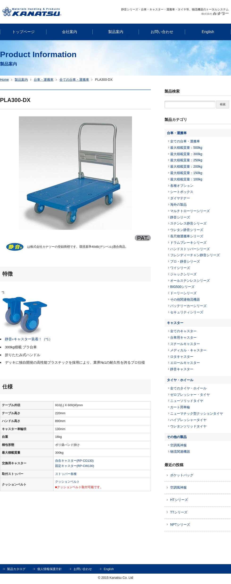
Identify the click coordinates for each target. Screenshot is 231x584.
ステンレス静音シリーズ (188, 223)
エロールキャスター (185, 363)
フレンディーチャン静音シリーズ (195, 255)
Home (4, 79)
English (109, 569)
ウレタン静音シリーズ (186, 230)
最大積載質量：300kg (186, 154)
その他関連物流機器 (185, 299)
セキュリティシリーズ (186, 312)
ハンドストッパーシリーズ (190, 249)
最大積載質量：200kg (186, 166)
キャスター (175, 323)
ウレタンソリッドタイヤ (188, 426)
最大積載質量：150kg (186, 173)
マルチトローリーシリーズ (190, 211)
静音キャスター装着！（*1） (28, 339)
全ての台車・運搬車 (74, 79)
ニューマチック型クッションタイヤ (196, 413)
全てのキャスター (183, 331)
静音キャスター (181, 369)
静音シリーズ (180, 217)
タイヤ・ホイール (180, 380)
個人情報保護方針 (49, 569)
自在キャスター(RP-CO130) (74, 460)
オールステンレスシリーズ (190, 280)
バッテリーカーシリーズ (188, 306)
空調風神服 (178, 445)
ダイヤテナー (180, 198)
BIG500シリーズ (182, 287)
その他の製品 (177, 437)
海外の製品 (178, 204)
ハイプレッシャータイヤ (188, 420)
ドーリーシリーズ (183, 293)
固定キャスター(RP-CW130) (74, 466)
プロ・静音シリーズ (185, 261)
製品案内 (21, 79)
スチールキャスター (185, 344)
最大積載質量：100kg (186, 179)
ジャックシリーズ (183, 274)
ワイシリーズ (180, 268)
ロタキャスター (181, 356)
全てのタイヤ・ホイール (188, 388)
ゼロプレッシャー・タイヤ (190, 394)
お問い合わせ (83, 569)
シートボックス (181, 192)
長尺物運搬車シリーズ (186, 236)
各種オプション (181, 186)
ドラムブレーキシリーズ (188, 242)
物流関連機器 (180, 451)
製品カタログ (16, 569)
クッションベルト (67, 481)
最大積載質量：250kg (186, 160)
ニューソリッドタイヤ (186, 401)
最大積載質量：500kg (186, 147)
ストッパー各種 (66, 474)
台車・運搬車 (44, 79)
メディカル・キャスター (188, 350)
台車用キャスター (183, 337)
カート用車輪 (180, 407)
